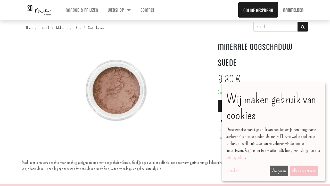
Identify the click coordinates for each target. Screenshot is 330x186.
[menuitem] (82, 9)
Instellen (232, 171)
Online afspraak (258, 10)
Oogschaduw (96, 27)
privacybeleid (235, 157)
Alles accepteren (304, 171)
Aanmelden (293, 9)
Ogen (78, 27)
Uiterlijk (44, 27)
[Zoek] (303, 27)
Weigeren (278, 171)
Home (29, 27)
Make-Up (62, 27)
